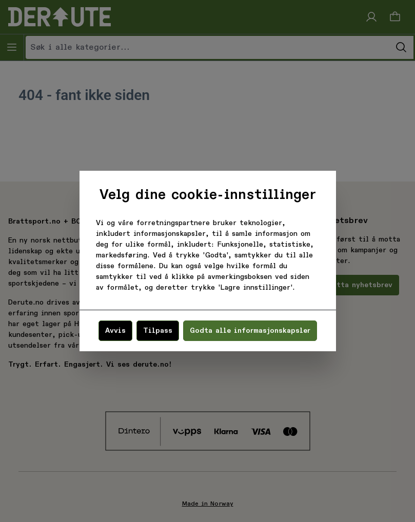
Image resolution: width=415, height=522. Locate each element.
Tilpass (157, 330)
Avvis (115, 330)
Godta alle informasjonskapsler (250, 330)
